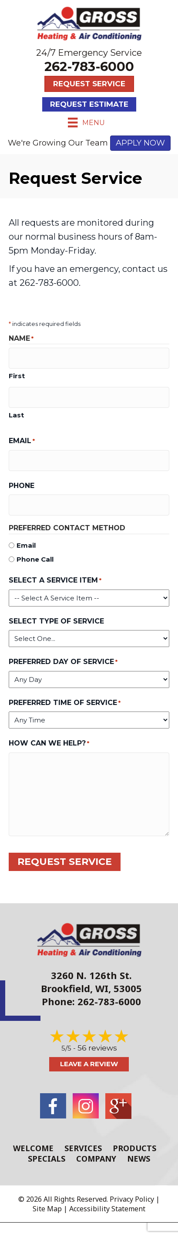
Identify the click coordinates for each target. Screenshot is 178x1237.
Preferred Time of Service (65, 703)
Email (22, 441)
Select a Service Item (55, 580)
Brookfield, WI (74, 988)
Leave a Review (89, 1064)
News (138, 1158)
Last (16, 415)
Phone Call (35, 559)
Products (134, 1148)
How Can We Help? (49, 743)
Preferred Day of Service (63, 662)
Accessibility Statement (107, 1208)
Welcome (33, 1148)
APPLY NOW (140, 143)
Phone (21, 485)
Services (83, 1148)
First (17, 376)
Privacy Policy (132, 1199)
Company (96, 1158)
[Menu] (86, 122)
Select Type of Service (56, 621)
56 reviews (97, 1048)
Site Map (47, 1208)
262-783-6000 (89, 66)
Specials (46, 1158)
